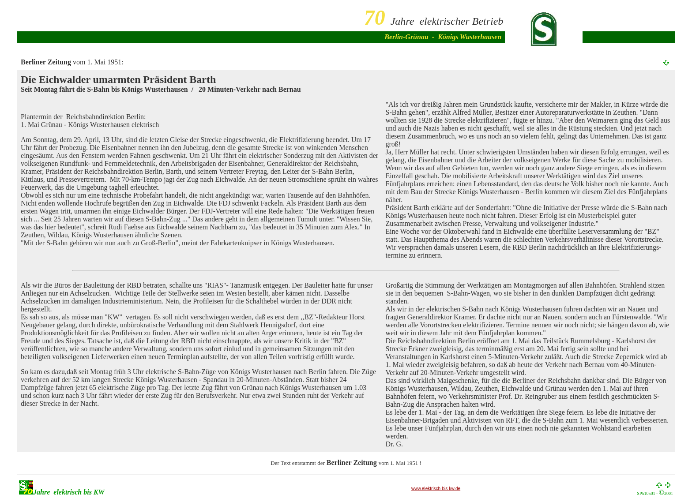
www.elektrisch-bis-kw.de (435, 488)
